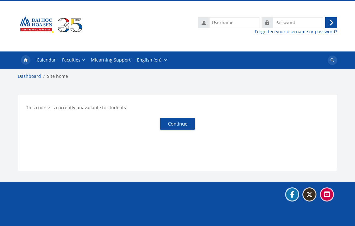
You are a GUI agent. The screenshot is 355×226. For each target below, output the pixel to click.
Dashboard (29, 76)
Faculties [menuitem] (71, 60)
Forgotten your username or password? (296, 32)
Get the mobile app (41, 218)
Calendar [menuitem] (46, 60)
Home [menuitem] (26, 60)
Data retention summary (46, 210)
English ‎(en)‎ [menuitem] (149, 60)
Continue (177, 124)
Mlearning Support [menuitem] (111, 60)
